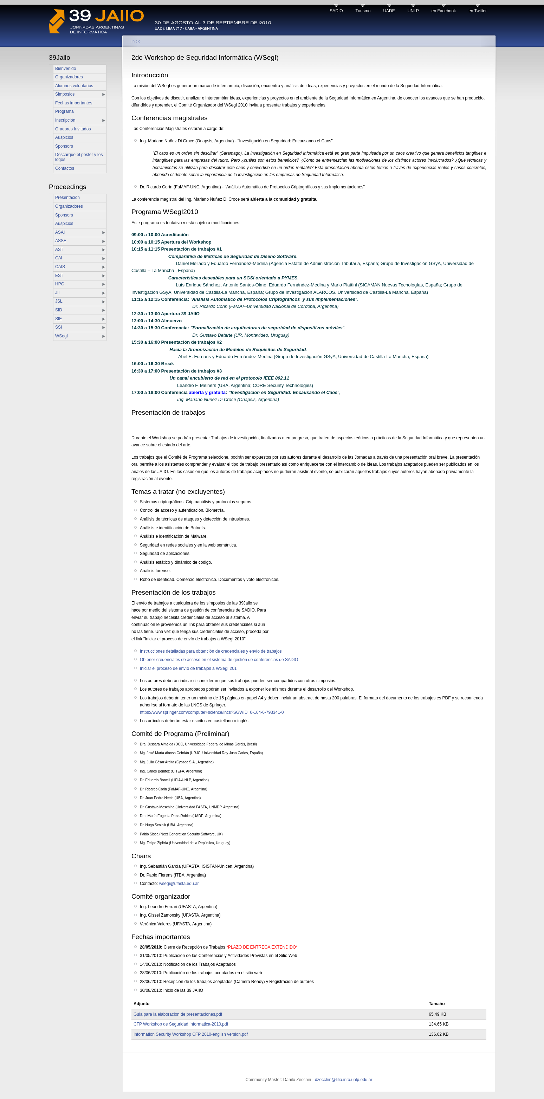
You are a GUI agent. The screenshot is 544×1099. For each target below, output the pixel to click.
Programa (64, 111)
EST (59, 275)
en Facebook (444, 10)
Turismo (363, 10)
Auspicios (64, 137)
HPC (59, 284)
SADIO (336, 10)
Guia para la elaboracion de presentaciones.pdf (178, 1014)
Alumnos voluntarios (74, 85)
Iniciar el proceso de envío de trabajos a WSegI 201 (188, 668)
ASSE (60, 240)
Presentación (67, 197)
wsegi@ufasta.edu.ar (179, 883)
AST (59, 249)
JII (57, 292)
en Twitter (477, 10)
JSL (59, 301)
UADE (389, 10)
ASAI (60, 232)
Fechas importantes (73, 103)
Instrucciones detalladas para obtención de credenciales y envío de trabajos (211, 651)
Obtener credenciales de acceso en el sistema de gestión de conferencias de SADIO (219, 659)
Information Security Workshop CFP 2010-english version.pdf (191, 1034)
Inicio (136, 41)
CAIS (60, 266)
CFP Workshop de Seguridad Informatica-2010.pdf (181, 1024)
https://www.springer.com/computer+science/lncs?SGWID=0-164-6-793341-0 (212, 712)
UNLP (413, 10)
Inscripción (65, 120)
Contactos (64, 168)
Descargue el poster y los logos (79, 157)
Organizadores (69, 77)
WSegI (61, 336)
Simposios (65, 94)
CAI (58, 258)
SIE (58, 318)
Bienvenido (65, 68)
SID (58, 310)
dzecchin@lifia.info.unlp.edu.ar (344, 1079)
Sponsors (64, 146)
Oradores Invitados (73, 129)
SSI (58, 327)
